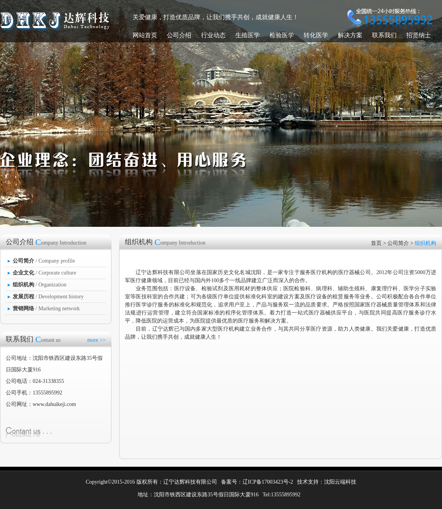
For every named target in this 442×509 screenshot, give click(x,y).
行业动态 (213, 35)
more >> (96, 340)
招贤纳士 (418, 35)
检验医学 (281, 35)
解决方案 (350, 35)
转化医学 (316, 35)
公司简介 (398, 243)
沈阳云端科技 (340, 482)
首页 (376, 243)
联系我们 (384, 35)
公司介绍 (179, 35)
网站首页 (145, 35)
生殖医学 (247, 35)
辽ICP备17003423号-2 (268, 482)
